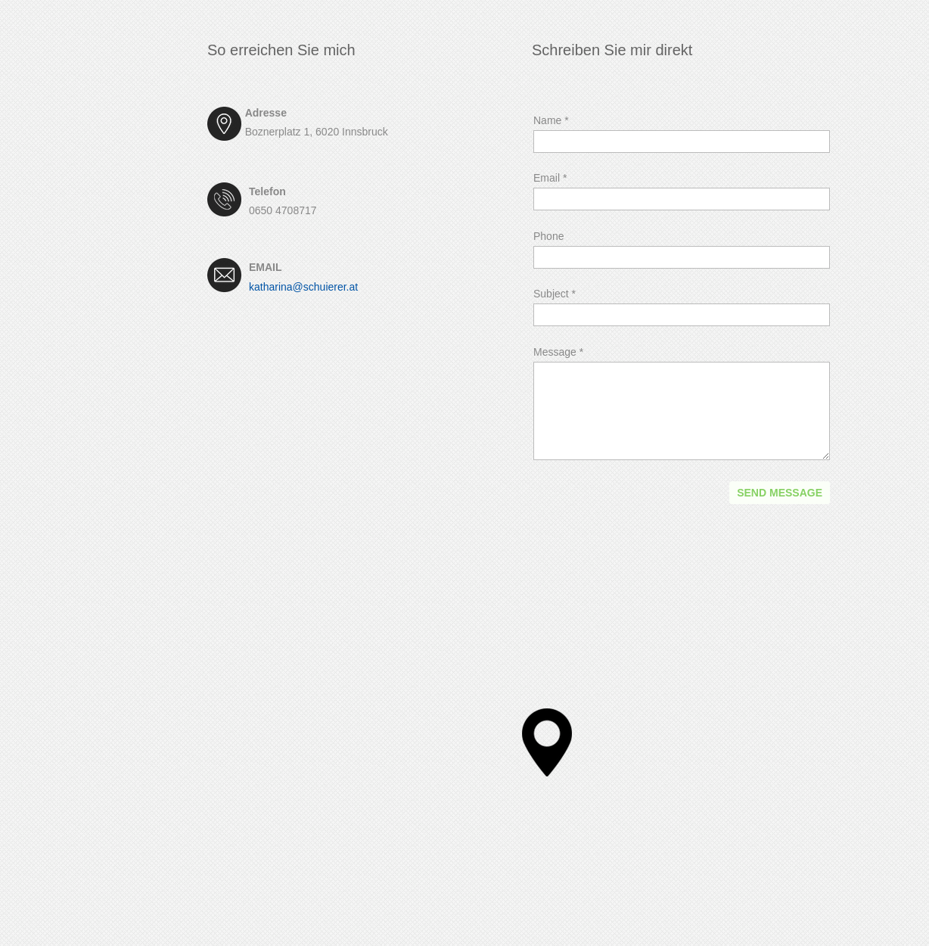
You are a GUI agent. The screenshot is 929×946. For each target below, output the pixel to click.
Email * (550, 178)
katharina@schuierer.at (303, 287)
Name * (551, 120)
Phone (548, 236)
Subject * (554, 294)
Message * (558, 352)
